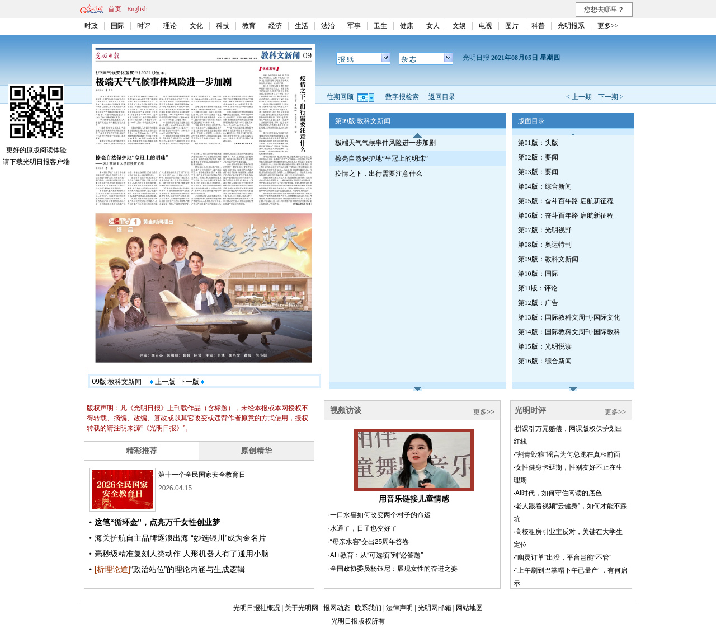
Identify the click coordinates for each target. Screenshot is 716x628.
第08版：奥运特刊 (545, 245)
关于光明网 (301, 608)
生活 (301, 26)
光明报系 (571, 26)
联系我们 (368, 608)
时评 (143, 26)
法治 (328, 26)
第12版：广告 (538, 303)
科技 (222, 26)
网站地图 (469, 608)
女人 (433, 26)
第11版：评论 (538, 288)
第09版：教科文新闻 (548, 259)
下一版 (192, 382)
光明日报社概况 (256, 608)
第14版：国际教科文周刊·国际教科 (569, 332)
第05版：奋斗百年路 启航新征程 (566, 201)
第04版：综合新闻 (545, 186)
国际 (117, 26)
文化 (196, 26)
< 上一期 (579, 97)
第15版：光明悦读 (545, 346)
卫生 (380, 26)
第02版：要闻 (538, 157)
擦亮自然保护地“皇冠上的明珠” (381, 158)
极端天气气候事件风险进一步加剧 (385, 143)
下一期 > (611, 97)
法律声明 (399, 608)
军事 (354, 26)
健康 (406, 26)
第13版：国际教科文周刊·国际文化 (569, 317)
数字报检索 (402, 97)
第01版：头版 (538, 143)
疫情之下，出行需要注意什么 (378, 173)
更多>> (608, 26)
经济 (275, 26)
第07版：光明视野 (545, 230)
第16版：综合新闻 (545, 361)
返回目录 (441, 97)
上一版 (162, 382)
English (137, 9)
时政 (91, 26)
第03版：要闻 (538, 172)
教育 (249, 26)
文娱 (459, 26)
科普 (538, 26)
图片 (512, 26)
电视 (485, 26)
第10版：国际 (538, 274)
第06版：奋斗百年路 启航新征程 (566, 215)
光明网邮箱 (434, 608)
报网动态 (336, 608)
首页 (114, 9)
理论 (170, 26)
